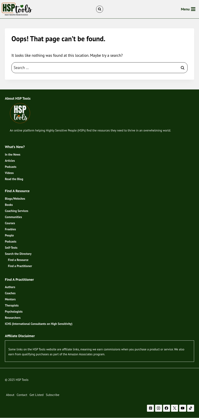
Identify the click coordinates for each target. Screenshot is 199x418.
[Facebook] (166, 408)
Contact (22, 395)
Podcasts (10, 167)
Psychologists (14, 311)
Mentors (10, 299)
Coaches (10, 293)
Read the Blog (14, 179)
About (10, 395)
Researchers (12, 318)
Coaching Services (16, 211)
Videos (9, 173)
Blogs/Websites (15, 199)
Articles (10, 161)
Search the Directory (18, 254)
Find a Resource (18, 260)
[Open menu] (188, 9)
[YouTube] (182, 408)
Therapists (12, 305)
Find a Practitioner (20, 266)
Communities (13, 217)
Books (9, 205)
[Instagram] (158, 408)
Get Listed (37, 395)
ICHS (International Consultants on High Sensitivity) (38, 324)
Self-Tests (11, 248)
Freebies (10, 229)
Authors (10, 287)
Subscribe (52, 395)
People (9, 235)
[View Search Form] (99, 9)
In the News (12, 154)
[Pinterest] (150, 408)
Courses (10, 223)
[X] (174, 408)
